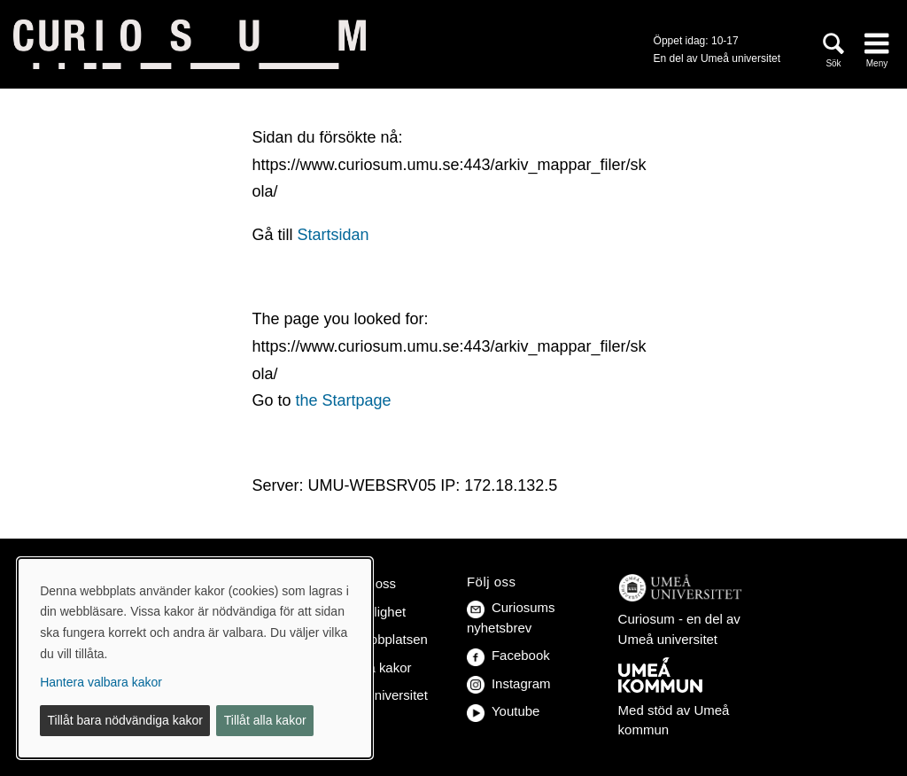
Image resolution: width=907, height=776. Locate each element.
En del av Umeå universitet (717, 58)
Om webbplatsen (377, 639)
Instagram (509, 683)
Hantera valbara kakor (101, 682)
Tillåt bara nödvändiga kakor (125, 720)
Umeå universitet (377, 694)
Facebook (508, 655)
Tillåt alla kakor (265, 720)
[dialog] (195, 658)
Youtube (503, 710)
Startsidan (332, 235)
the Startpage (343, 400)
